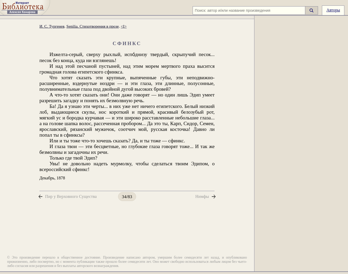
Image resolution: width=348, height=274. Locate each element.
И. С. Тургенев (51, 26)
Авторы (333, 10)
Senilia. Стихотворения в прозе (92, 26)
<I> (123, 26)
